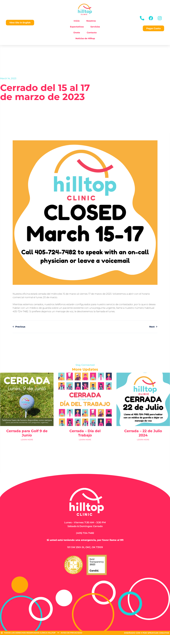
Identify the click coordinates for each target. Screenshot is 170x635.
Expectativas (77, 26)
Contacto (92, 32)
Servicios (95, 26)
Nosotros (91, 21)
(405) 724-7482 (85, 533)
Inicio (77, 21)
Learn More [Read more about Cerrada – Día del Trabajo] (85, 439)
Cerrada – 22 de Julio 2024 (143, 433)
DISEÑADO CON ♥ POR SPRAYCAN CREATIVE (146, 633)
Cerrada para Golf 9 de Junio (27, 433)
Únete (76, 32)
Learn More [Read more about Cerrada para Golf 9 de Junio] (27, 439)
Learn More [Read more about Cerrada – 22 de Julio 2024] (143, 439)
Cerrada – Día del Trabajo (85, 433)
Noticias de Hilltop (85, 38)
